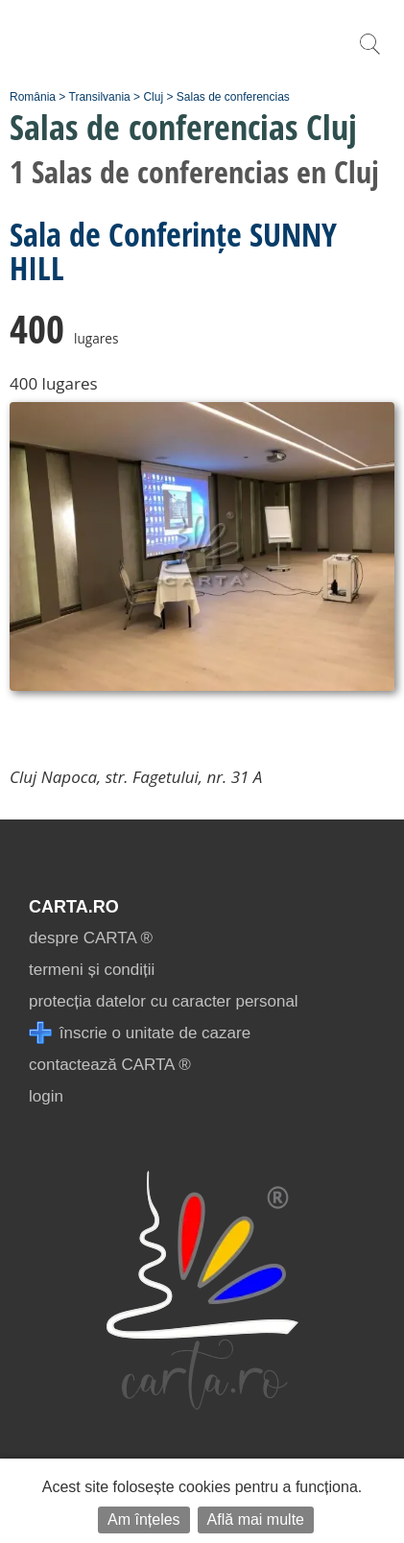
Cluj (153, 97)
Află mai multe (255, 1519)
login (46, 1096)
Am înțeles (143, 1519)
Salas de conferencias (233, 97)
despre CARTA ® (91, 938)
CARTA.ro (74, 906)
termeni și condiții (91, 970)
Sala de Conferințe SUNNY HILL (173, 251)
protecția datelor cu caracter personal (163, 1001)
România (33, 97)
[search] (369, 54)
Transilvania (100, 97)
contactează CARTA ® (110, 1065)
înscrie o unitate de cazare (139, 1033)
